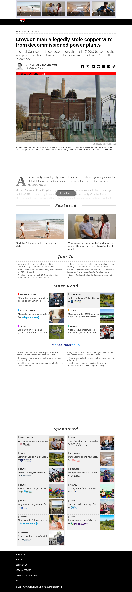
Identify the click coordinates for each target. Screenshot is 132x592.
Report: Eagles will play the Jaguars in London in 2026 (90, 276)
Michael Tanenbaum (43, 64)
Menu (127, 22)
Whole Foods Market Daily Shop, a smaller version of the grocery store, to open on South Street (90, 265)
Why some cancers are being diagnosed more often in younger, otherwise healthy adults (91, 353)
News (22, 21)
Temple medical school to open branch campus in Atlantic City (90, 358)
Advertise (21, 559)
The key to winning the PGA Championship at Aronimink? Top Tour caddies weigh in (38, 276)
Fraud (42, 73)
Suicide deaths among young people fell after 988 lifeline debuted (40, 364)
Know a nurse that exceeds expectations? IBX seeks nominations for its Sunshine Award (38, 353)
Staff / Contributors (27, 575)
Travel (73, 310)
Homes (23, 326)
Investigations (28, 73)
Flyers (73, 326)
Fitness (24, 516)
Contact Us (21, 564)
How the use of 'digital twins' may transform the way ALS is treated (39, 270)
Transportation (28, 294)
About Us (20, 554)
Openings (75, 453)
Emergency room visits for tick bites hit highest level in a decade (39, 358)
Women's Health (28, 310)
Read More (66, 193)
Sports (23, 453)
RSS (17, 580)
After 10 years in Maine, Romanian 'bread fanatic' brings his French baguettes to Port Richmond (90, 270)
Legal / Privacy (23, 570)
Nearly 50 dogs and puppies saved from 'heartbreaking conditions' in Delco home (36, 265)
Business (74, 469)
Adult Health (26, 437)
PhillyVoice (7, 22)
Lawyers (24, 532)
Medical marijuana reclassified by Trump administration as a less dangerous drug (86, 364)
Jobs (72, 437)
